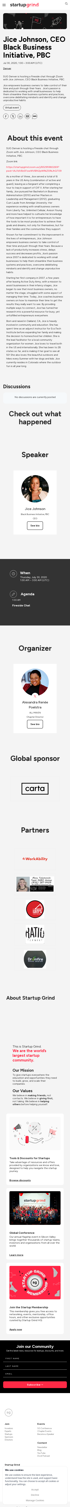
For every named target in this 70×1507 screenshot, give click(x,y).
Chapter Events (44, 1431)
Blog (39, 1450)
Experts (8, 1431)
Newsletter (42, 1447)
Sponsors (9, 1437)
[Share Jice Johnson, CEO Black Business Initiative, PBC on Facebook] (5, 116)
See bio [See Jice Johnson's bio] (35, 525)
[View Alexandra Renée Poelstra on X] (35, 696)
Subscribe (33, 1384)
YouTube (41, 1453)
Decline (35, 1494)
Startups (8, 1434)
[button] (66, 4)
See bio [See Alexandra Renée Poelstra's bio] (35, 724)
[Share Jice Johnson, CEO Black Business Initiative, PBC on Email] (27, 116)
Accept (35, 1489)
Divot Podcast (43, 1456)
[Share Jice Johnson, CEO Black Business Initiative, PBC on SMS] (34, 116)
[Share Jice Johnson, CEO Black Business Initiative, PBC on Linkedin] (20, 116)
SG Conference (44, 1428)
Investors (9, 1428)
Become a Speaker (45, 1434)
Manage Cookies (35, 1500)
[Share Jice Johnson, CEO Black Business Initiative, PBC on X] (13, 116)
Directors (9, 1440)
